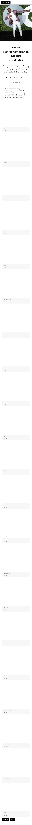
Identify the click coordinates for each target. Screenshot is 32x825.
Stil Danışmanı (16, 47)
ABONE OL (6, 2)
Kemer (5, 820)
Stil (12, 820)
